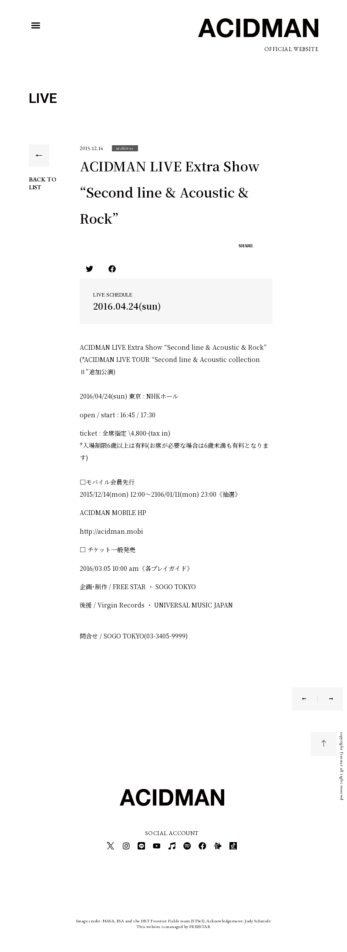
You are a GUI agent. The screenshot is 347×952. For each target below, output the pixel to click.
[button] (36, 25)
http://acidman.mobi (111, 531)
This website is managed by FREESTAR (173, 923)
